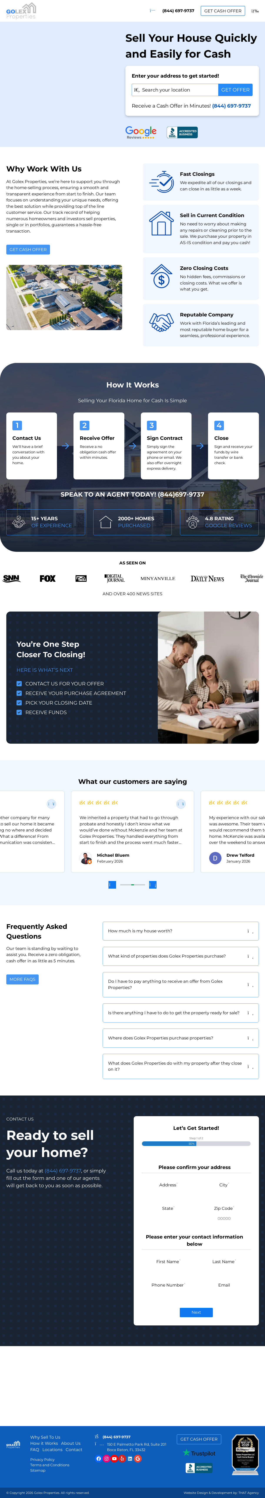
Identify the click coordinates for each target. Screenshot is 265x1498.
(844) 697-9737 (172, 10)
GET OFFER (235, 90)
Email (224, 1285)
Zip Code (224, 1208)
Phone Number (168, 1285)
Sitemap (37, 1470)
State (168, 1208)
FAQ (34, 1449)
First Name (168, 1261)
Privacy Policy (42, 1459)
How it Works (44, 1443)
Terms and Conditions (49, 1465)
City (224, 1184)
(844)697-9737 (181, 494)
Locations (52, 1449)
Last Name (224, 1261)
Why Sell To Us (45, 1437)
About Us (70, 1443)
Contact (74, 1449)
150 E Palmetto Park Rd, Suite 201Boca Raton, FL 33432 (136, 1447)
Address (168, 1184)
